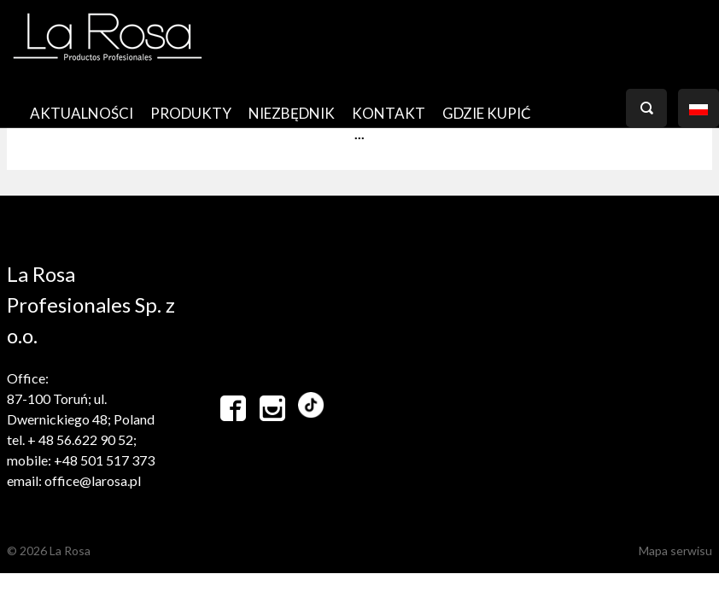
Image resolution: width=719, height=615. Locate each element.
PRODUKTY (190, 113)
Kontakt (388, 113)
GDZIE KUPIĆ (486, 113)
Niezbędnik (291, 113)
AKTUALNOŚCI (81, 113)
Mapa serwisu (675, 550)
